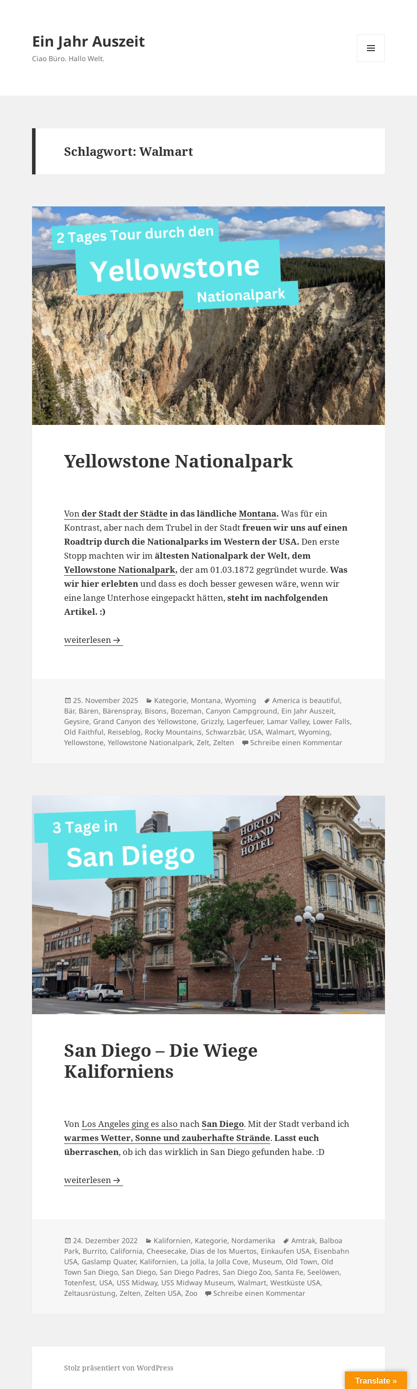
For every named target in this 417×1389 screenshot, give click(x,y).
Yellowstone (84, 742)
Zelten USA (163, 1293)
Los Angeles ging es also (131, 1123)
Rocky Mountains (173, 732)
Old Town (301, 1261)
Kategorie (170, 700)
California (126, 1251)
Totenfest (79, 1282)
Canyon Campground (241, 711)
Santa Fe (289, 1272)
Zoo (191, 1293)
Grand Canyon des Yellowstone (145, 721)
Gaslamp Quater (109, 1261)
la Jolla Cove (228, 1261)
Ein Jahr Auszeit (88, 41)
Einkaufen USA (285, 1251)
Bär (69, 711)
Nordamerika (253, 1240)
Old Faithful (84, 732)
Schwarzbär (225, 732)
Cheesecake (166, 1251)
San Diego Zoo (247, 1272)
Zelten (223, 742)
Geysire (76, 721)
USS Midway (137, 1282)
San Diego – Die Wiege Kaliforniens (161, 1060)
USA (255, 732)
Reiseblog (124, 732)
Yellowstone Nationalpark (178, 461)
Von (116, 513)
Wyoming (240, 700)
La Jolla (192, 1261)
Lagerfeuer (245, 721)
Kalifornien (172, 1240)
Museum (267, 1261)
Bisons (156, 711)
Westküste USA (295, 1282)
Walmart (280, 732)
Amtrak (303, 1240)
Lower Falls (331, 721)
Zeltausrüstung (90, 1293)
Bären (89, 711)
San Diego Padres (189, 1272)
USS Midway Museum (197, 1282)
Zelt (203, 742)
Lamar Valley (288, 721)
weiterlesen (93, 639)
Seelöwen (323, 1272)
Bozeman (186, 711)
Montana (257, 513)
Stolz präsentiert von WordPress (118, 1367)
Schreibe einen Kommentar (296, 742)
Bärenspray (122, 711)
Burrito (94, 1251)
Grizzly (212, 721)
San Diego (139, 1272)
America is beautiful (306, 700)
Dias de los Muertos (223, 1251)
